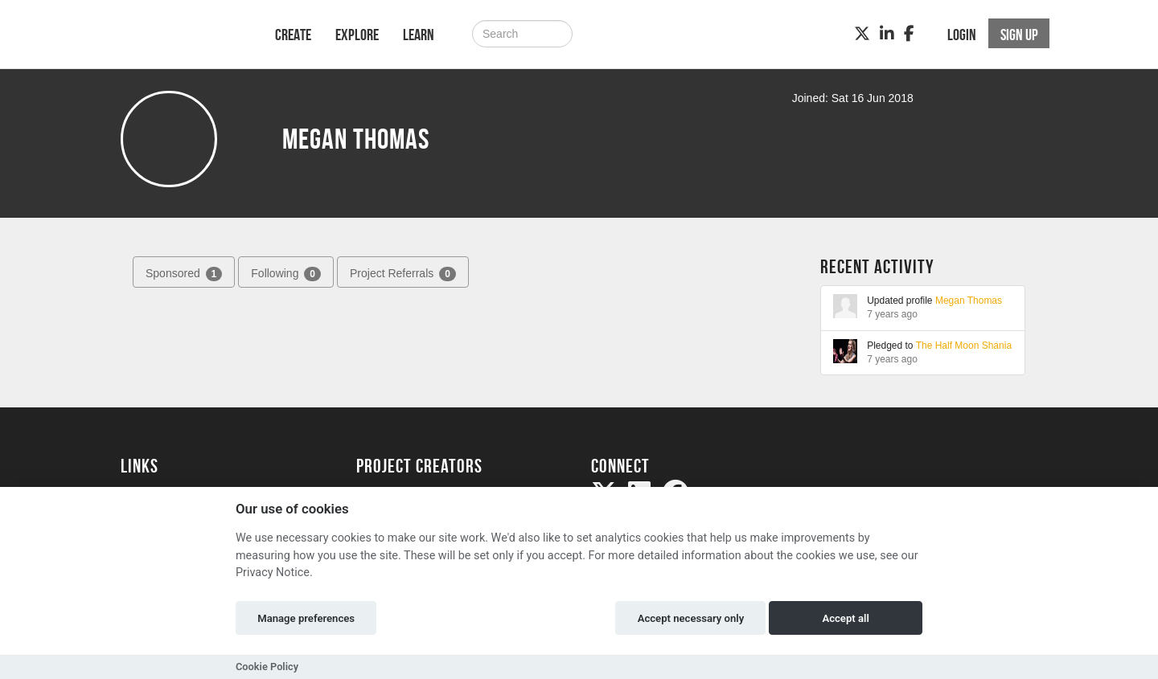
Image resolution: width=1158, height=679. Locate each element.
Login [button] (961, 34)
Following (286, 274)
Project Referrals (403, 274)
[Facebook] (909, 33)
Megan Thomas (968, 300)
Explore (357, 34)
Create (293, 34)
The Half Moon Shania (964, 345)
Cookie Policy (267, 667)
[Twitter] (862, 33)
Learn (418, 34)
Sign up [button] (1019, 34)
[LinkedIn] (887, 33)
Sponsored (184, 274)
